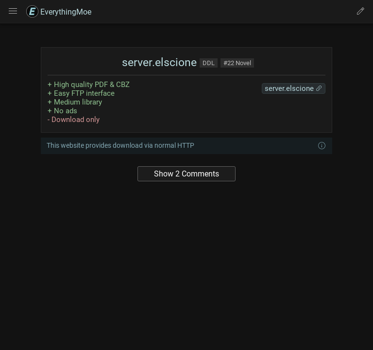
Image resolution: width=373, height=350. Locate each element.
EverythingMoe (58, 12)
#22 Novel (237, 63)
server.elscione (158, 62)
